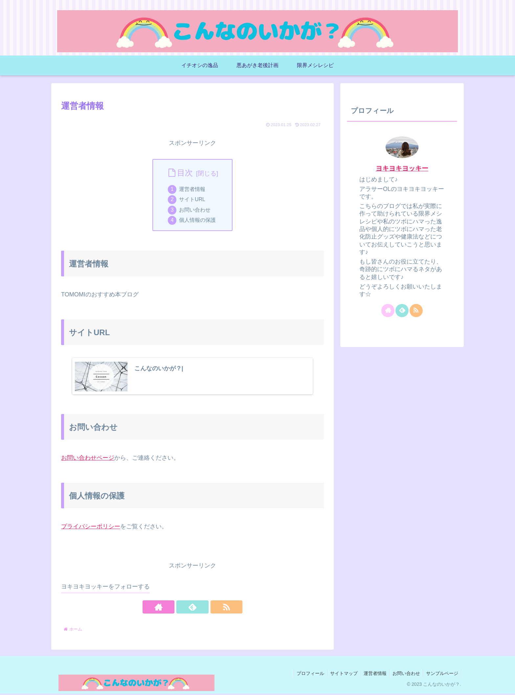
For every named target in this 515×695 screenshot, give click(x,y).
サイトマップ (340, 674)
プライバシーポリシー (90, 527)
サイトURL (193, 200)
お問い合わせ (195, 211)
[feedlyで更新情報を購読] (192, 608)
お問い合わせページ (87, 459)
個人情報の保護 (198, 221)
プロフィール (306, 674)
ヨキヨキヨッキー (402, 168)
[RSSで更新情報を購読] (207, 608)
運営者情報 (193, 189)
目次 (185, 172)
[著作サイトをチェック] (177, 608)
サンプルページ (441, 674)
